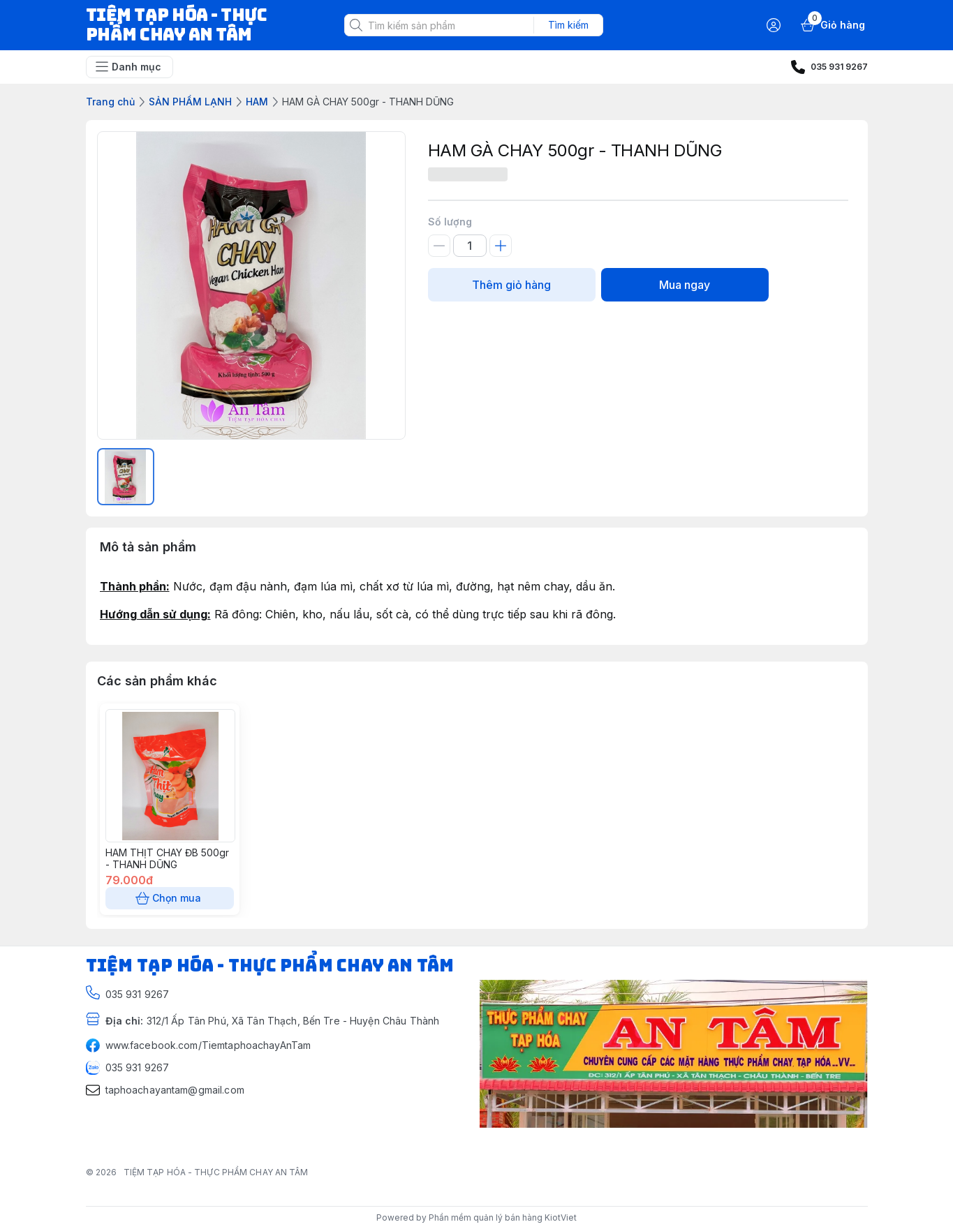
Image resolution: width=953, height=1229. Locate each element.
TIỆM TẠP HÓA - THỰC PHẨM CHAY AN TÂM (216, 1172)
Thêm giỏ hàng (512, 284)
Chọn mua (169, 898)
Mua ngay (685, 284)
